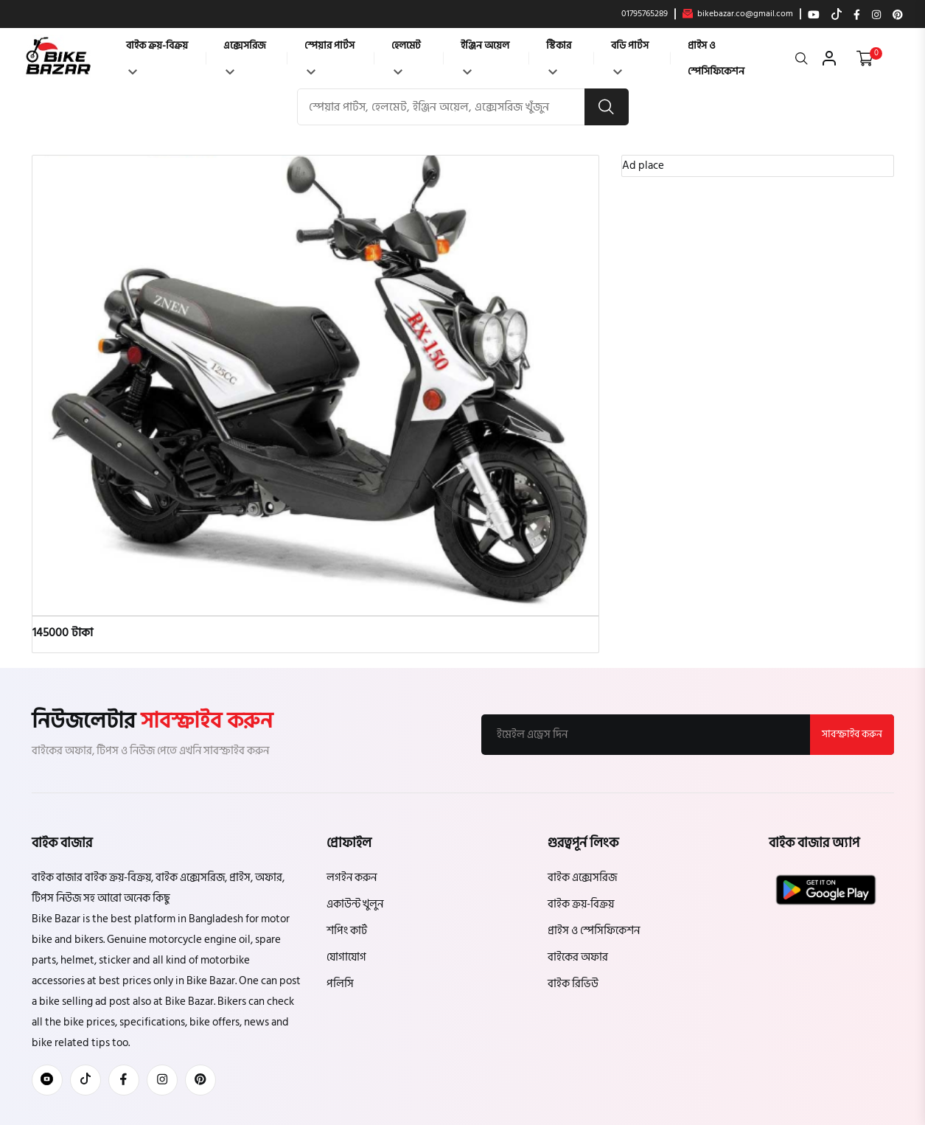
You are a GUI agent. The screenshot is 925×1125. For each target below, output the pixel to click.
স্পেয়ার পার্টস (329, 55)
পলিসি (340, 984)
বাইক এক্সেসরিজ (582, 877)
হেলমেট (406, 55)
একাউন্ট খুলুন (355, 904)
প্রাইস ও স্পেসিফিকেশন (716, 58)
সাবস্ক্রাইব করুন (852, 733)
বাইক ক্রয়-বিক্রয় (157, 55)
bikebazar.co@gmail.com (738, 14)
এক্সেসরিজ (244, 55)
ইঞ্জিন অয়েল (485, 55)
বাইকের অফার (578, 957)
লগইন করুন (352, 877)
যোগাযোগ (346, 957)
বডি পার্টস (630, 55)
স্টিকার (558, 55)
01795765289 (644, 14)
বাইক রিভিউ (573, 984)
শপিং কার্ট (347, 931)
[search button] (606, 106)
